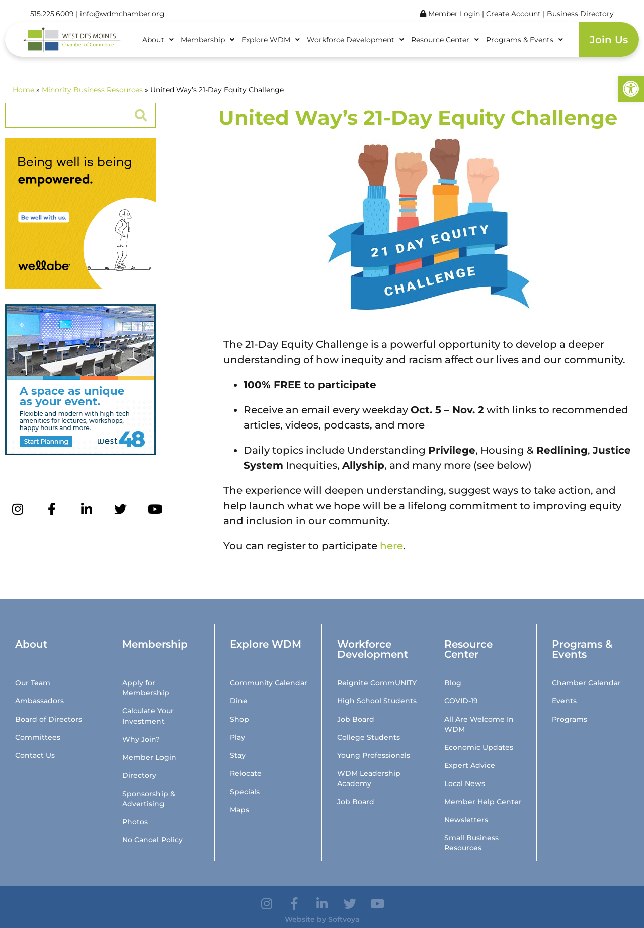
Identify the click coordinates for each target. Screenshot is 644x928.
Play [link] (237, 737)
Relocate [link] (246, 773)
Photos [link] (135, 821)
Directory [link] (139, 775)
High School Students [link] (377, 700)
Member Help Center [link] (483, 801)
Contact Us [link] (35, 755)
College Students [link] (368, 737)
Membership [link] (207, 39)
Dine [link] (239, 700)
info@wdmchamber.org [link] (122, 13)
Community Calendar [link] (268, 682)
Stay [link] (238, 755)
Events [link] (564, 700)
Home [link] (23, 89)
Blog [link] (452, 682)
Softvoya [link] (344, 919)
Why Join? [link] (141, 739)
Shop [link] (239, 719)
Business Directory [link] (580, 13)
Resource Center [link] (445, 39)
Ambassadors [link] (39, 700)
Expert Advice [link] (469, 765)
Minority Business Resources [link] (92, 89)
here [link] (391, 546)
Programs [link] (569, 719)
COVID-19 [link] (461, 700)
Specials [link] (245, 791)
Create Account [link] (514, 13)
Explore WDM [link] (271, 39)
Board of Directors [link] (48, 719)
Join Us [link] (609, 40)
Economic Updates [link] (478, 747)
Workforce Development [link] (355, 39)
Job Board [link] (355, 719)
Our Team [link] (32, 682)
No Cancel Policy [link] (152, 839)
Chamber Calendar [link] (586, 682)
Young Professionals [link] (373, 755)
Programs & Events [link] (524, 39)
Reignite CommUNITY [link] (377, 682)
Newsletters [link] (466, 819)
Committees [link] (37, 737)
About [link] (158, 39)
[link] (631, 89)
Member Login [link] (450, 13)
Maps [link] (239, 809)
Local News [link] (464, 783)
